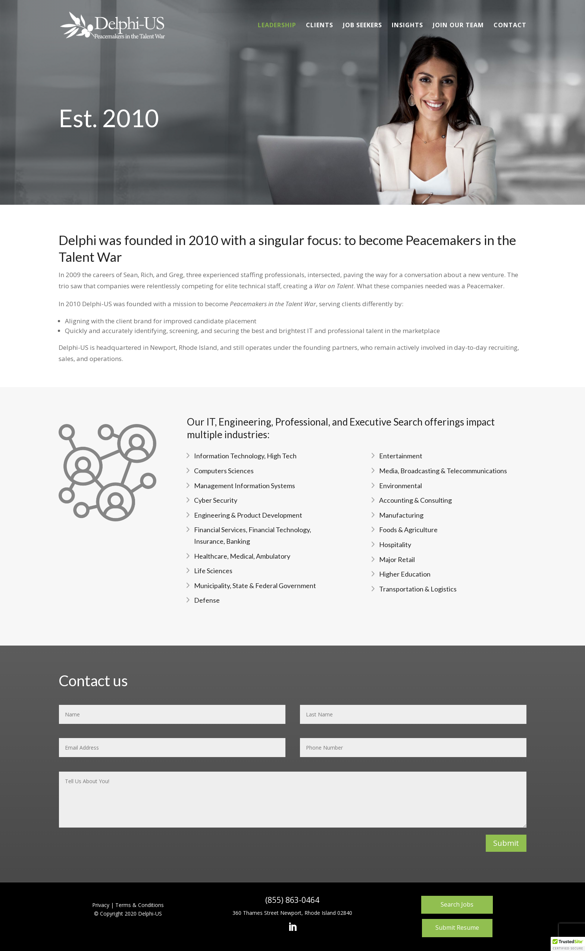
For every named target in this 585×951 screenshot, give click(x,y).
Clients (319, 25)
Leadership (277, 25)
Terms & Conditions (139, 904)
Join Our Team (458, 25)
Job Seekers (362, 25)
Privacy (100, 904)
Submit (506, 843)
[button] (568, 944)
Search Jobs (457, 904)
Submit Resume (457, 927)
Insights (407, 25)
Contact (510, 25)
